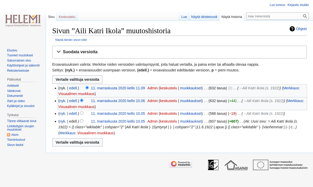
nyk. (62, 101)
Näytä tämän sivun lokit (71, 39)
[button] (179, 52)
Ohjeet (301, 29)
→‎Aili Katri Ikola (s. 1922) (259, 88)
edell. (73, 88)
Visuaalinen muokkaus (76, 94)
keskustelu (168, 88)
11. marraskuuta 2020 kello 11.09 (118, 88)
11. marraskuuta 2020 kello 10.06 (118, 101)
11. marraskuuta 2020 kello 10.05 (118, 113)
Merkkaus (291, 88)
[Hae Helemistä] (277, 16)
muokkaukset (190, 88)
